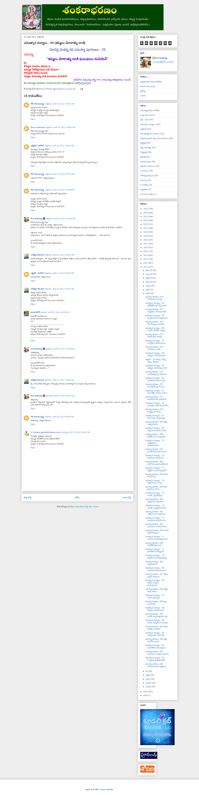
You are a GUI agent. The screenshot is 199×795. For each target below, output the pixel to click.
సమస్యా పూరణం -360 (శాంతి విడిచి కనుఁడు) (156, 531)
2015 (145, 251)
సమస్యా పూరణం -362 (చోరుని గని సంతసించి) (155, 512)
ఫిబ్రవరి (149, 683)
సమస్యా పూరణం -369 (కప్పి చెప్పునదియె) (156, 423)
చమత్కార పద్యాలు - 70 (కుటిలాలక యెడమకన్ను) (156, 556)
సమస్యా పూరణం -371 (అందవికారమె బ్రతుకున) (155, 398)
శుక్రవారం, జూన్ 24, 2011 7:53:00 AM (59, 146)
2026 (145, 209)
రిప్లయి (33, 119)
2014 (145, 255)
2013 (145, 259)
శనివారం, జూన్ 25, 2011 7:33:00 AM (59, 380)
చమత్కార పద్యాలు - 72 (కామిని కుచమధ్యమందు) (156, 537)
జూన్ (148, 293)
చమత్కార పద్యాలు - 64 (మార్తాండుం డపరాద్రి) (154, 634)
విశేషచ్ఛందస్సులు (147, 175)
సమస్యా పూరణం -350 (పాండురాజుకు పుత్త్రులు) (155, 665)
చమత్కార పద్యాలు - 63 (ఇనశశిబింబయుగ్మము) (155, 646)
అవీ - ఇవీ (144, 119)
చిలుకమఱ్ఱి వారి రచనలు (149, 133)
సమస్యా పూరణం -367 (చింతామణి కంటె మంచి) (155, 450)
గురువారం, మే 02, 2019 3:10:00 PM (75, 432)
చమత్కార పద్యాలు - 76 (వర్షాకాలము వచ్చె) (154, 481)
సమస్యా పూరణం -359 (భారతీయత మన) (154, 544)
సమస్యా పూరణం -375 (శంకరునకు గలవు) (154, 335)
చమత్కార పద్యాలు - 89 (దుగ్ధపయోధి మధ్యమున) (156, 316)
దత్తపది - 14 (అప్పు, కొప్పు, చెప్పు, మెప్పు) (156, 360)
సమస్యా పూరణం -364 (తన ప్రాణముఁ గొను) (156, 488)
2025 (145, 213)
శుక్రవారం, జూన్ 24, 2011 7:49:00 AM (60, 127)
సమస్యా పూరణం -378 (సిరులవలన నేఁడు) (154, 298)
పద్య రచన (144, 115)
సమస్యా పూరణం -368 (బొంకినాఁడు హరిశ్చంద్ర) (155, 435)
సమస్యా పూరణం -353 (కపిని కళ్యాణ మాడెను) (156, 627)
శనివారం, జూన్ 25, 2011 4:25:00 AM (59, 289)
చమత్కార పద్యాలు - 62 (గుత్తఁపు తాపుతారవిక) (155, 659)
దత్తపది (143, 129)
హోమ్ (77, 497)
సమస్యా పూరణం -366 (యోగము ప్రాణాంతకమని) (156, 462)
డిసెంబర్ (149, 270)
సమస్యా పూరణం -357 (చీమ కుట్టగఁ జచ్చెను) (156, 575)
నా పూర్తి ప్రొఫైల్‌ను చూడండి (163, 62)
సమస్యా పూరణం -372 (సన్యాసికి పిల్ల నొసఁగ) (154, 385)
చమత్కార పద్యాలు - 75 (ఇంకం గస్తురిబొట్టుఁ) (154, 494)
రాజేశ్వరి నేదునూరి (37, 255)
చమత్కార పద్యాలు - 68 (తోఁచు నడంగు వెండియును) (154, 582)
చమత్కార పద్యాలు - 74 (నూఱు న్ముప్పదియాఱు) (155, 506)
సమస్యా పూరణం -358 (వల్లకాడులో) (154, 562)
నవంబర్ (149, 274)
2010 (145, 691)
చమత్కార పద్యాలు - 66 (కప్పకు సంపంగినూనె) (154, 609)
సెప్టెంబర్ (149, 282)
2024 (145, 216)
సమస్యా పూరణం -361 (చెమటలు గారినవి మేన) (155, 525)
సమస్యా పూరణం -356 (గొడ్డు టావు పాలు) (156, 590)
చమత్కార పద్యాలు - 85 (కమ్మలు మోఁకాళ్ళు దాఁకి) (156, 366)
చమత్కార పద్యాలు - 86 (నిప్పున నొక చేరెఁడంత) (155, 354)
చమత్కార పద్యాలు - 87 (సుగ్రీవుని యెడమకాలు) (155, 341)
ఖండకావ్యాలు (145, 161)
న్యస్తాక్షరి (143, 143)
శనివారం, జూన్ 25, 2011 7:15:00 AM (60, 349)
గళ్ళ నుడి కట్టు (145, 147)
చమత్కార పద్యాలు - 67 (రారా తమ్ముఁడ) (154, 596)
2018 (145, 240)
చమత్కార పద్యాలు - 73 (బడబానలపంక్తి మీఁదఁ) (155, 519)
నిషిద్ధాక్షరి (143, 152)
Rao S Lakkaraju (38, 127)
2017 (145, 243)
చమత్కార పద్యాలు (147, 124)
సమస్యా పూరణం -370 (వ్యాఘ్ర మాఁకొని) (154, 410)
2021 (145, 228)
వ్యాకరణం (144, 189)
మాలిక (142, 96)
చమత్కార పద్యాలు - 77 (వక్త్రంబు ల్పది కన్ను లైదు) (156, 469)
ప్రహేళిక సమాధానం (147, 166)
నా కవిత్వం (144, 185)
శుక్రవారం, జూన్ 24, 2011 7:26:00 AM (59, 104)
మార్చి (148, 679)
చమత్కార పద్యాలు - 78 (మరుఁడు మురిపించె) (154, 456)
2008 (145, 695)
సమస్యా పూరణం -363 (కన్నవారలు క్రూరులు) (154, 500)
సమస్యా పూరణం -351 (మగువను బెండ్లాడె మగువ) (157, 652)
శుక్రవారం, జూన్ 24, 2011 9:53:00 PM (59, 273)
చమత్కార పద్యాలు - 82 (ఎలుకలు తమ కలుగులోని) (156, 404)
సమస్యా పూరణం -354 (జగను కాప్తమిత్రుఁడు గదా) (156, 615)
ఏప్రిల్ (148, 675)
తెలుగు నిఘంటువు (147, 86)
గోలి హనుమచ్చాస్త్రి (37, 104)
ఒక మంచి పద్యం (146, 194)
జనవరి (149, 686)
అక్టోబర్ (149, 278)
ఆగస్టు (148, 286)
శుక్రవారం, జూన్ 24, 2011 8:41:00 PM (60, 219)
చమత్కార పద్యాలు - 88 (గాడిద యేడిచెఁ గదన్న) (155, 329)
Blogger (103, 789)
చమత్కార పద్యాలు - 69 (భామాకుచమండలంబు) (155, 569)
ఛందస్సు (143, 180)
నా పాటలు (144, 171)
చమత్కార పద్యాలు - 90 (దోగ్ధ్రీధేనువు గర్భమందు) (156, 304)
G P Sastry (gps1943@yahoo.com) (46, 432)
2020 (145, 232)
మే (147, 671)
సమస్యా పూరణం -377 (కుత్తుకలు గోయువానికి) (155, 310)
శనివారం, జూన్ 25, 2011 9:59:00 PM (59, 417)
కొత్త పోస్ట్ (28, 497)
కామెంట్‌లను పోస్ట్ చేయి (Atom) (86, 506)
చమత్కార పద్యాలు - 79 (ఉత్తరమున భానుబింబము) (154, 442)
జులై (148, 289)
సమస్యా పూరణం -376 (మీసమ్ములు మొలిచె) (154, 323)
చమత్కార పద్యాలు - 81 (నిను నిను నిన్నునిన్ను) (155, 416)
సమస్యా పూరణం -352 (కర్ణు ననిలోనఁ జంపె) (156, 640)
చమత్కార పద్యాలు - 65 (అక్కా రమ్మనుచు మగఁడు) (156, 621)
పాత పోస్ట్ (127, 497)
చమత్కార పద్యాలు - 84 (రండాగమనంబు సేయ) (155, 379)
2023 (145, 220)
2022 (145, 224)
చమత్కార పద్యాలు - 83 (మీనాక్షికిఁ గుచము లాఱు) (156, 391)
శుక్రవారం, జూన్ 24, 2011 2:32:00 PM (59, 190)
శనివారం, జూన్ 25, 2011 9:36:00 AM (60, 396)
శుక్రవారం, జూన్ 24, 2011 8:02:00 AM (59, 174)
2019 (145, 236)
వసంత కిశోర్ (35, 312)
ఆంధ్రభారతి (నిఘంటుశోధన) (151, 81)
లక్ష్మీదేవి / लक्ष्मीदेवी (37, 146)
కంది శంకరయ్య (36, 219)
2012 (145, 263)
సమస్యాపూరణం (146, 110)
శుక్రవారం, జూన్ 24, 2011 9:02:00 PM (59, 255)
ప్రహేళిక (143, 157)
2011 (145, 267)
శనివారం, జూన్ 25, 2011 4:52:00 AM (55, 312)
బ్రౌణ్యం (143, 91)
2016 (145, 247)
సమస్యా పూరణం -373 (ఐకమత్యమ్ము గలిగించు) (155, 373)
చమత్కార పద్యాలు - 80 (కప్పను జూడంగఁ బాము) (156, 429)
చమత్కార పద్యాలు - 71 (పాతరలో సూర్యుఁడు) (154, 550)
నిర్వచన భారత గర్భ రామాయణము (154, 138)
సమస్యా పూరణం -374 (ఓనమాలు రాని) (154, 348)
